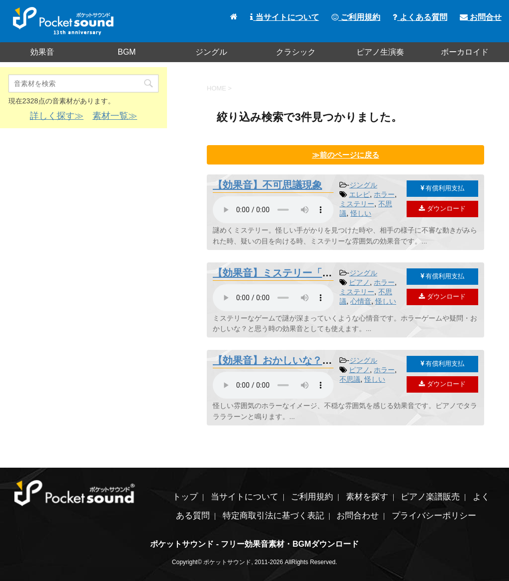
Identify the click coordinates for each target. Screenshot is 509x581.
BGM (127, 52)
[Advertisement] (83, 207)
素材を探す (367, 496)
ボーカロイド (465, 52)
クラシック (296, 52)
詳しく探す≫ (57, 116)
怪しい (360, 213)
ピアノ (359, 282)
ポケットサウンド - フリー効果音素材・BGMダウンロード (254, 544)
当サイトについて (284, 17)
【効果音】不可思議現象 (267, 184)
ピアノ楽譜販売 (430, 496)
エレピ (359, 194)
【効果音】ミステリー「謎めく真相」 (297, 272)
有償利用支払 (443, 188)
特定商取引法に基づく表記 (273, 515)
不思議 (349, 379)
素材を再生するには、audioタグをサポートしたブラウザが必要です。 (273, 209)
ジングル (211, 52)
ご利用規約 (356, 17)
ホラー (384, 194)
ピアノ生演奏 (380, 52)
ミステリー (356, 204)
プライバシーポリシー (434, 515)
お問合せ (481, 17)
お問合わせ (358, 515)
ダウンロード (442, 208)
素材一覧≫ (114, 116)
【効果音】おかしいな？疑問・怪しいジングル (317, 360)
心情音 (360, 301)
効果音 (42, 52)
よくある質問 (420, 17)
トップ (185, 496)
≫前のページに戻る (345, 155)
